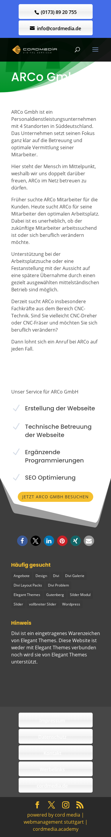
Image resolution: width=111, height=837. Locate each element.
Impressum (52, 720)
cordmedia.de (52, 786)
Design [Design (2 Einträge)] (41, 575)
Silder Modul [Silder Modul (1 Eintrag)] (80, 594)
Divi (15, 633)
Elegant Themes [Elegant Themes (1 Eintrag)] (27, 594)
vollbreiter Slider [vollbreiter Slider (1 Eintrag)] (42, 604)
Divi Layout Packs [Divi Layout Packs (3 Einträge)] (28, 585)
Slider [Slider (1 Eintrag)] (18, 604)
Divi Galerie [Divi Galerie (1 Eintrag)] (74, 575)
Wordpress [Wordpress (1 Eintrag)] (71, 604)
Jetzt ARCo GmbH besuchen (55, 496)
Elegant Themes (69, 654)
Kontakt (52, 753)
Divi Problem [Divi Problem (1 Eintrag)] (58, 585)
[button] (22, 541)
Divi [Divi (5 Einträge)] (56, 575)
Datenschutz (52, 737)
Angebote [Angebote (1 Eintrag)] (22, 575)
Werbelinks (52, 769)
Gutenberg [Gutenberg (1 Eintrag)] (55, 594)
